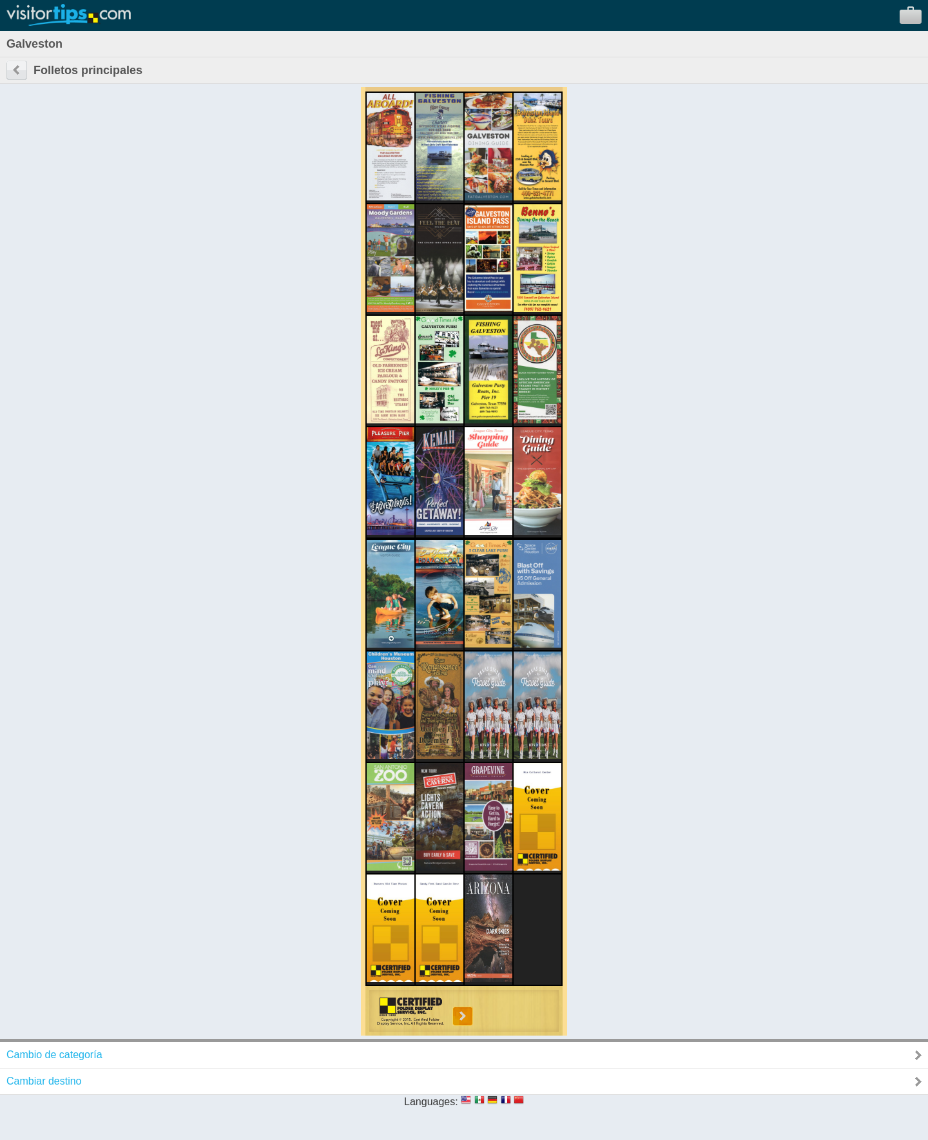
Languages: (431, 1101)
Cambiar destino (44, 1081)
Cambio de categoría (54, 1054)
